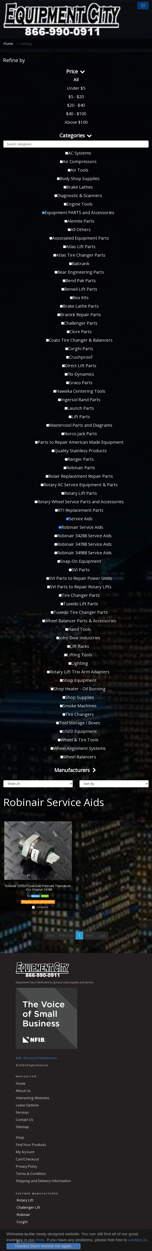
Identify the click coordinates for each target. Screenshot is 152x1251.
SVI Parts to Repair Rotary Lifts (79, 587)
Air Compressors (78, 161)
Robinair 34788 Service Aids (83, 544)
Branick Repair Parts (79, 314)
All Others (79, 229)
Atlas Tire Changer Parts (79, 255)
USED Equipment (78, 731)
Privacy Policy (26, 1166)
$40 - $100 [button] (76, 114)
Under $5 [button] (76, 88)
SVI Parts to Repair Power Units (79, 578)
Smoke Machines (78, 706)
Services (22, 1112)
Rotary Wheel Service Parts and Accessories (79, 502)
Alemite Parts (79, 221)
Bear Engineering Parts (79, 272)
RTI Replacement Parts (79, 510)
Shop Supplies (78, 697)
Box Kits (79, 297)
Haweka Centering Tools (79, 391)
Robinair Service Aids (81, 527)
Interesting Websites (32, 1098)
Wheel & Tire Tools (78, 740)
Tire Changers (78, 714)
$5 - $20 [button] (76, 97)
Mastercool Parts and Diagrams (79, 425)
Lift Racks (78, 646)
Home (8, 43)
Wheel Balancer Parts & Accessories (79, 621)
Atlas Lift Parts (79, 246)
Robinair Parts (79, 468)
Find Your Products (31, 1144)
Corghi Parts (79, 348)
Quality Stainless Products (79, 450)
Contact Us (24, 1119)
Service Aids (79, 519)
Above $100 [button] (76, 122)
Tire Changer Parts (79, 595)
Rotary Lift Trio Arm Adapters (78, 672)
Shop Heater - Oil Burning (78, 689)
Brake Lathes (78, 187)
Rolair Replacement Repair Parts (79, 476)
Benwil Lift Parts (79, 289)
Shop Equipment (78, 680)
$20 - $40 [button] (76, 105)
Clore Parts (79, 331)
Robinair (23, 1214)
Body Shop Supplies (78, 178)
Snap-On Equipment (79, 561)
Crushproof (79, 357)
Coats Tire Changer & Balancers (79, 340)
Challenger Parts (79, 323)
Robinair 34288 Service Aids (83, 536)
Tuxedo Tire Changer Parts (79, 612)
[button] (143, 5)
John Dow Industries (78, 638)
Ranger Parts (79, 459)
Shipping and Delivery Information (43, 1180)
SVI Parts (79, 570)
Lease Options (27, 1105)
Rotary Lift (25, 1200)
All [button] (76, 79)
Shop (20, 1137)
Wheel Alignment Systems (78, 748)
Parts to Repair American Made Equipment (79, 442)
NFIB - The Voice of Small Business (36, 1058)
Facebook (26, 1242)
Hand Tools (78, 629)
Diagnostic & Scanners (78, 195)
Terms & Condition (31, 1173)
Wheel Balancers (78, 757)
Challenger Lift (28, 1207)
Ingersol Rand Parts (79, 399)
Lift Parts (79, 416)
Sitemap (22, 1126)
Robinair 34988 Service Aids (83, 553)
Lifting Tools (78, 655)
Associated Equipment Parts (79, 238)
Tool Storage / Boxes (78, 723)
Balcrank (79, 263)
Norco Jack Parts (79, 433)
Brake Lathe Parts (79, 306)
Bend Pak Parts (79, 280)
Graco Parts (79, 382)
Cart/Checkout (27, 1159)
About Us (23, 1090)
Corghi (22, 1222)
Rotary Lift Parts (79, 493)
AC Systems (78, 153)
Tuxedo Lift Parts (79, 604)
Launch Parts (79, 408)
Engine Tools (78, 204)
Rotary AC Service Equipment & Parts (79, 485)
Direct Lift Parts (79, 365)
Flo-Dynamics (79, 374)
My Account (25, 1152)
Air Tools (78, 170)
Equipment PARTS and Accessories (78, 212)
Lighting (78, 663)
